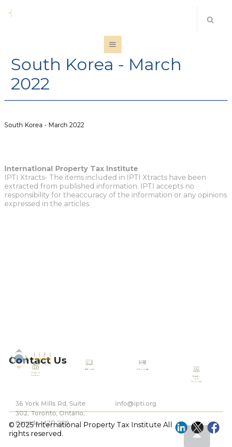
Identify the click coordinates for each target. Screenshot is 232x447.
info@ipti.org (135, 414)
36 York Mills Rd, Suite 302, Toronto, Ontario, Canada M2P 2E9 (50, 423)
